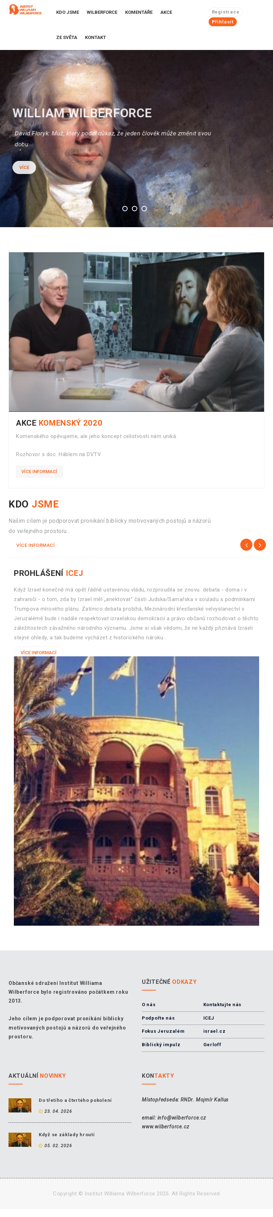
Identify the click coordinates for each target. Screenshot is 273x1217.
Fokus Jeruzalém (163, 1031)
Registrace (226, 12)
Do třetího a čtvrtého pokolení (75, 1100)
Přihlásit (223, 21)
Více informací (39, 471)
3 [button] (144, 209)
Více (18, 167)
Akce (166, 12)
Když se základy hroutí (67, 1134)
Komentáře (138, 12)
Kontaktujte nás (222, 1004)
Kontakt (95, 37)
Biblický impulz (161, 1044)
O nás (149, 1004)
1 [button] (125, 209)
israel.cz (214, 1031)
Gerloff (212, 1044)
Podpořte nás (158, 1018)
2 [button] (134, 209)
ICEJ (208, 1018)
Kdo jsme (67, 12)
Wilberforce (102, 12)
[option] (136, 138)
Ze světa (66, 37)
